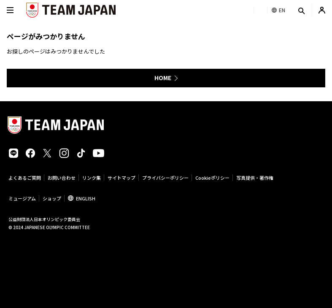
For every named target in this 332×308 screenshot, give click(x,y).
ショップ (52, 198)
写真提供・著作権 (254, 177)
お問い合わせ (62, 177)
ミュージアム (22, 198)
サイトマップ (121, 177)
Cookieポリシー (212, 177)
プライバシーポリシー (165, 177)
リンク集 (91, 177)
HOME (162, 77)
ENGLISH (85, 198)
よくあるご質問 (24, 177)
